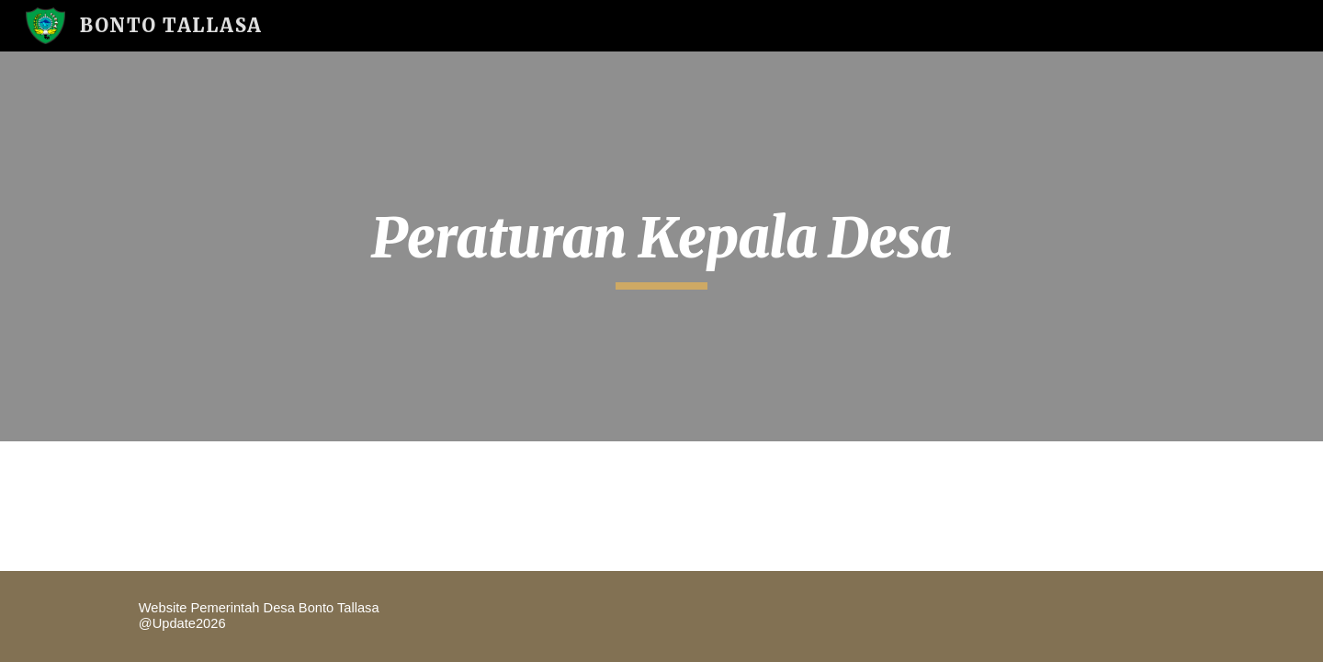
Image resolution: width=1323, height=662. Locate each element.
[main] (661, 246)
